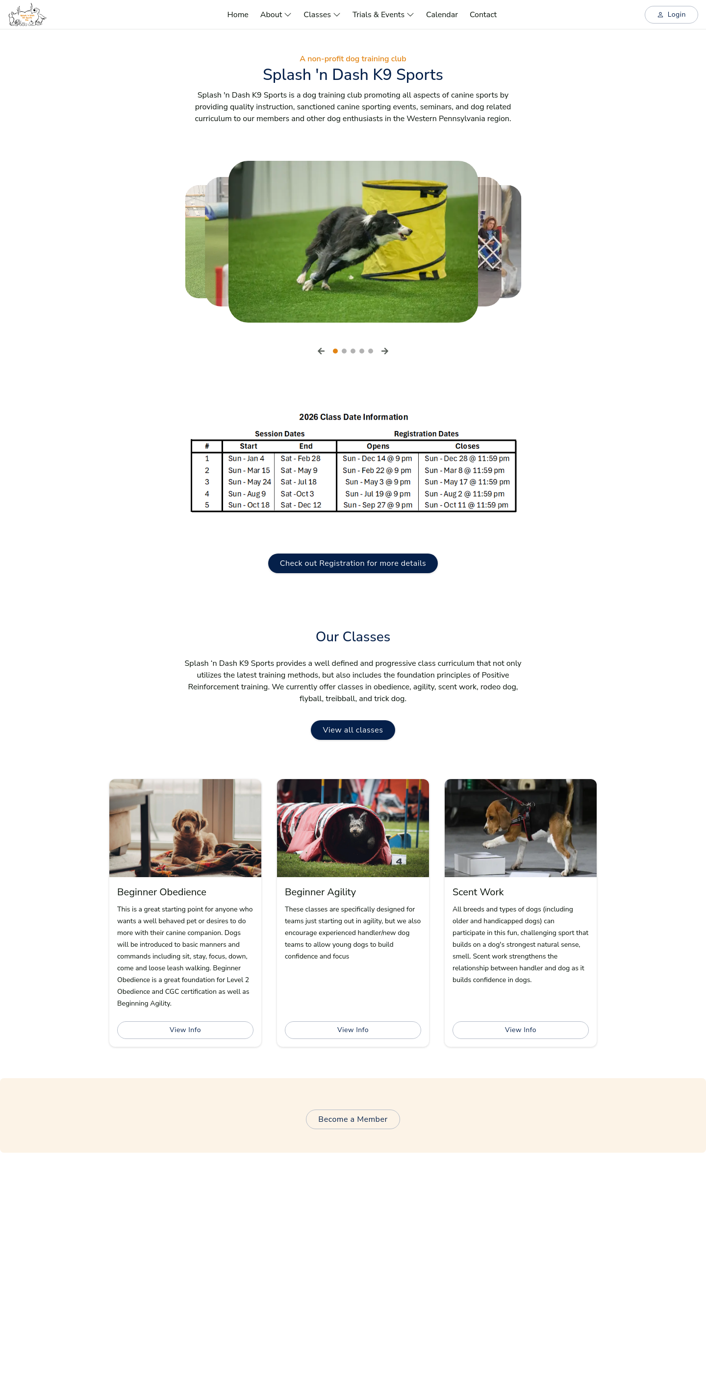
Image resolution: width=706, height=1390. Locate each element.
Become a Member (352, 1119)
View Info (185, 1030)
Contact (483, 15)
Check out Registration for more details (353, 563)
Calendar (442, 15)
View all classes (353, 730)
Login (671, 14)
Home (238, 15)
